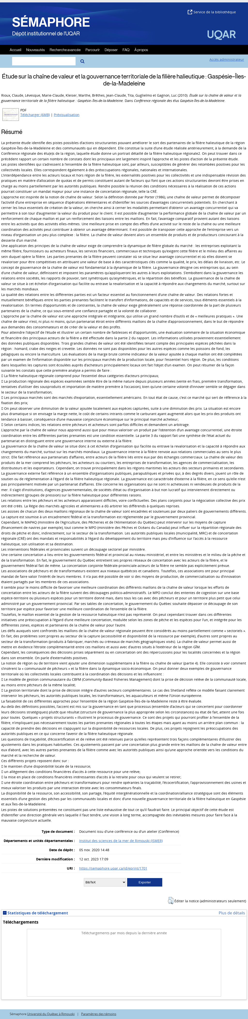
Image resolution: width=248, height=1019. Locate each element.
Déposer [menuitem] (111, 49)
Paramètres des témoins (98, 1014)
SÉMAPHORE (51, 22)
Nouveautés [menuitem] (35, 49)
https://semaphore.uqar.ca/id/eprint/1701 (113, 868)
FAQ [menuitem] (126, 49)
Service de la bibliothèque (212, 12)
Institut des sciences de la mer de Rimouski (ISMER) (121, 840)
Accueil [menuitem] (15, 49)
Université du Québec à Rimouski (51, 1014)
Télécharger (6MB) (35, 114)
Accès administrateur (226, 59)
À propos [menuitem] (141, 49)
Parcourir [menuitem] (92, 49)
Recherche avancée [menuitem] (65, 49)
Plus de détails (232, 913)
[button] (170, 900)
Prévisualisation (66, 114)
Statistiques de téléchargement (35, 913)
